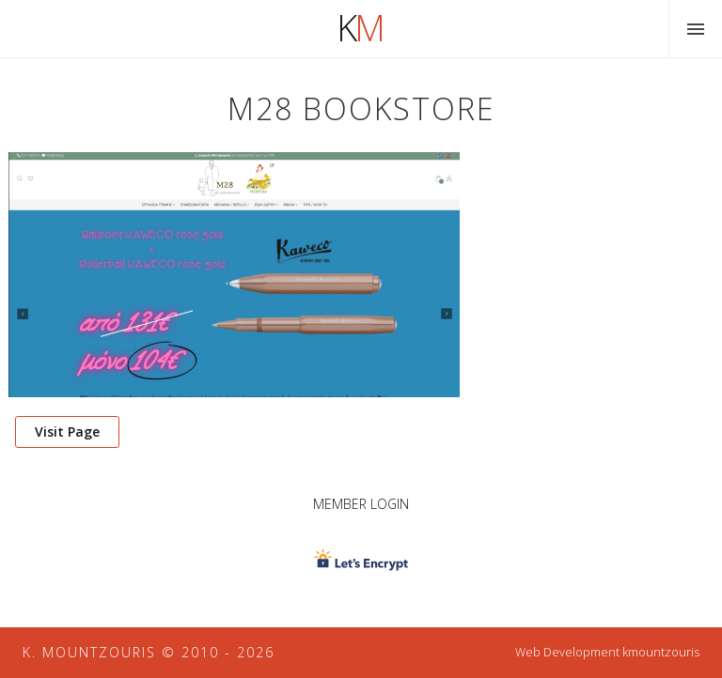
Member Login (361, 504)
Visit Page (67, 431)
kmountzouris (660, 652)
